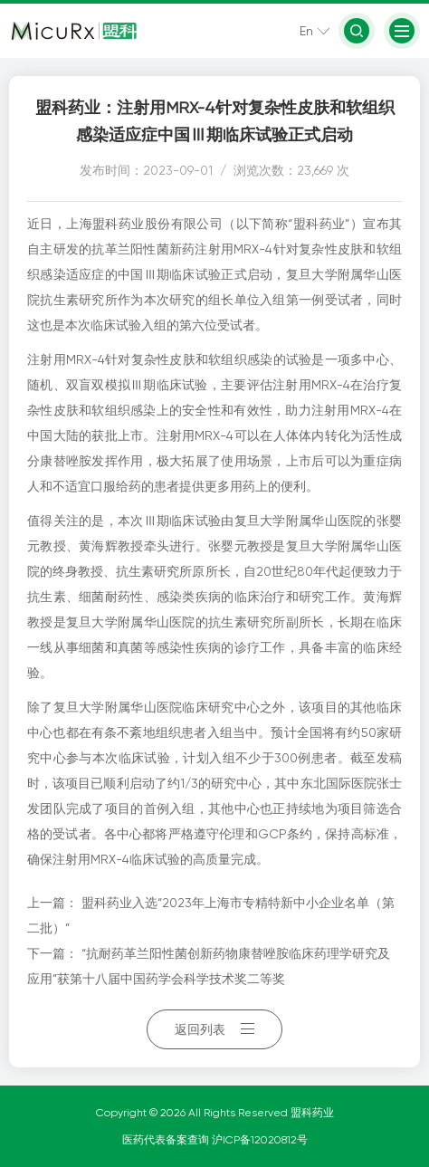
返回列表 (214, 1029)
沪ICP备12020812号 (260, 1140)
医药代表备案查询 (167, 1140)
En (306, 31)
